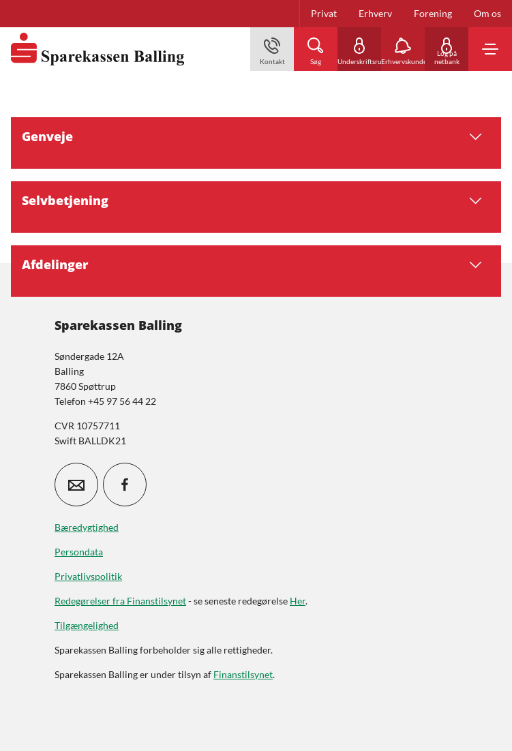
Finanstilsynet (243, 674)
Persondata (79, 551)
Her (297, 601)
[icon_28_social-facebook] (125, 484)
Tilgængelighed (87, 625)
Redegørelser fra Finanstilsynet (120, 601)
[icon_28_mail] (76, 484)
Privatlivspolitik (88, 576)
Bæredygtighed (87, 527)
